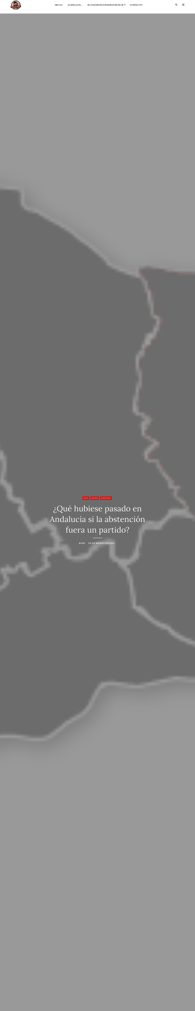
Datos (95, 499)
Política (106, 499)
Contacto (136, 7)
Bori (82, 543)
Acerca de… (75, 7)
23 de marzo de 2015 (101, 543)
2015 (86, 499)
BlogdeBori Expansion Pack (105, 7)
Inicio (59, 7)
